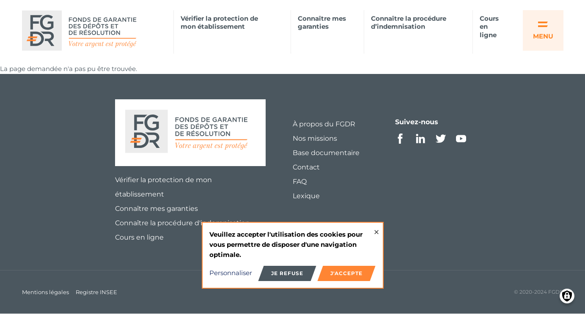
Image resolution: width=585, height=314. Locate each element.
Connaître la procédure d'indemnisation (182, 223)
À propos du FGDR (324, 124)
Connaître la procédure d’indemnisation (408, 22)
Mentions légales (45, 292)
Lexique (306, 196)
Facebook (400, 139)
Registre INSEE (96, 292)
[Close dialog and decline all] (376, 228)
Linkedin (420, 139)
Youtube (461, 139)
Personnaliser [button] (230, 273)
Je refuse (287, 273)
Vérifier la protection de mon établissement (219, 22)
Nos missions (315, 138)
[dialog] (293, 255)
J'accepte (346, 273)
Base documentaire (326, 153)
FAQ (300, 181)
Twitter (441, 139)
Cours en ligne (489, 26)
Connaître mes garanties (322, 22)
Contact (306, 167)
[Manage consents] (567, 296)
